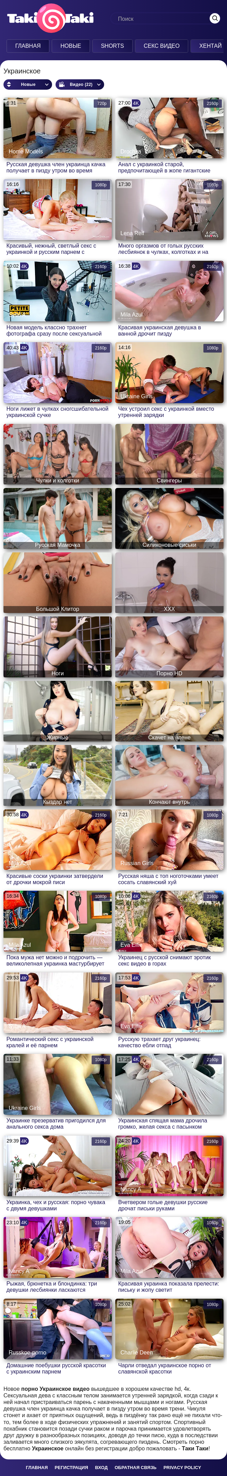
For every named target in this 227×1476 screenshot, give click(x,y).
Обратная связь (136, 1467)
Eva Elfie (131, 945)
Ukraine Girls (136, 396)
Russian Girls (136, 863)
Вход (101, 1467)
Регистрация (71, 1467)
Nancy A (19, 233)
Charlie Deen (136, 1352)
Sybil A (17, 315)
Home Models (26, 151)
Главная (26, 46)
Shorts (110, 46)
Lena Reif (132, 233)
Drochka (130, 151)
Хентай (208, 46)
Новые (68, 46)
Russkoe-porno (28, 1352)
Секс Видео (160, 46)
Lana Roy (21, 1189)
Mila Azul (131, 315)
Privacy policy (182, 1467)
